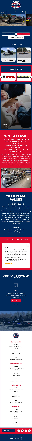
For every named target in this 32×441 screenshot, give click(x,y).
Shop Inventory (9, 34)
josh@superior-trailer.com (16, 402)
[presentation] (1, 77)
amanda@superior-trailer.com (16, 424)
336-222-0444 (16, 353)
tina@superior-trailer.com (16, 381)
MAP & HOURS (29, 12)
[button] (14, 305)
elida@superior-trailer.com (16, 359)
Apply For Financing (16, 37)
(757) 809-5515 (16, 418)
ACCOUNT (8, 430)
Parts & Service (23, 34)
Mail (16, 13)
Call (9, 13)
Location (22, 13)
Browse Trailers (16, 300)
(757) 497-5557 (16, 375)
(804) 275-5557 (16, 396)
